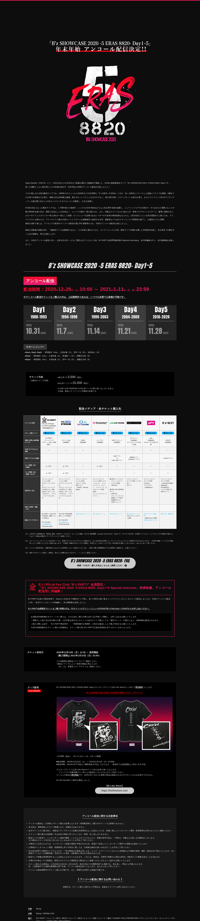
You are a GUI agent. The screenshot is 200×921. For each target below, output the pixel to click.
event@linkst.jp (46, 528)
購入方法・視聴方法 (167, 517)
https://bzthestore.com (114, 794)
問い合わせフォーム (99, 517)
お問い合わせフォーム (83, 517)
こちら (79, 556)
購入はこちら (49, 437)
